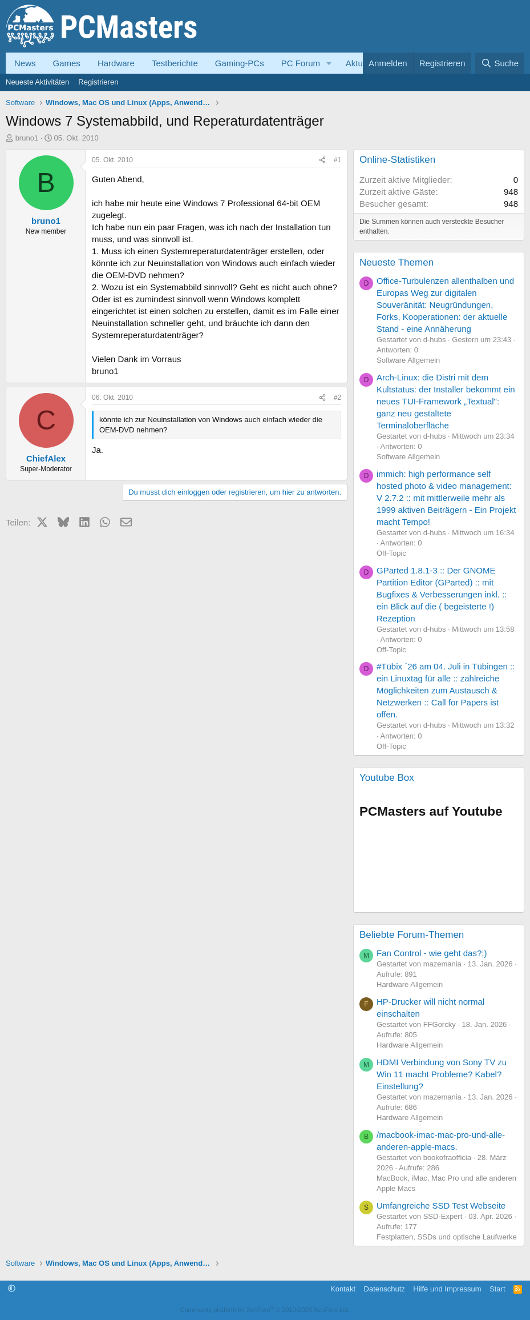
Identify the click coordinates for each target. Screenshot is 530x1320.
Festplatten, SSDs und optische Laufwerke (447, 1237)
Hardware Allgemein (410, 984)
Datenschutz (384, 1289)
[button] (329, 63)
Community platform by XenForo (265, 1309)
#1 (337, 160)
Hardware (116, 63)
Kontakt (342, 1289)
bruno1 (26, 138)
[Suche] (499, 63)
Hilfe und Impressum (447, 1289)
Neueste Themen (396, 262)
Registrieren (98, 82)
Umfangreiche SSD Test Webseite (441, 1205)
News (25, 63)
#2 (337, 398)
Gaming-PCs (239, 63)
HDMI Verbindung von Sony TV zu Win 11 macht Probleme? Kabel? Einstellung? (442, 1074)
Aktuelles (363, 63)
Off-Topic (391, 553)
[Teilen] (322, 160)
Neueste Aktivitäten (37, 82)
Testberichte (175, 63)
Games (66, 63)
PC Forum (300, 63)
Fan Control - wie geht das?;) (432, 953)
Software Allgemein (408, 360)
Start (497, 1289)
